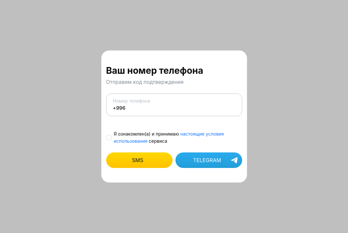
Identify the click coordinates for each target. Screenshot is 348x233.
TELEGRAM (216, 161)
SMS (137, 160)
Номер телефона (174, 104)
